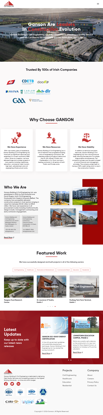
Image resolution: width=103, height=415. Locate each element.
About (89, 375)
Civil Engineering (18, 270)
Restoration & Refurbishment (45, 270)
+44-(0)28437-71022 (28, 229)
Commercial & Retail (64, 270)
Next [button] (100, 39)
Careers (90, 379)
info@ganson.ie (9, 231)
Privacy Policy (93, 382)
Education (76, 270)
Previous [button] (2, 39)
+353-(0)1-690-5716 (10, 229)
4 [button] (55, 307)
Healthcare (30, 270)
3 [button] (53, 307)
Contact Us (91, 386)
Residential (86, 270)
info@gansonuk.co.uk (28, 231)
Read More (51, 44)
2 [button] (50, 307)
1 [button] (48, 307)
